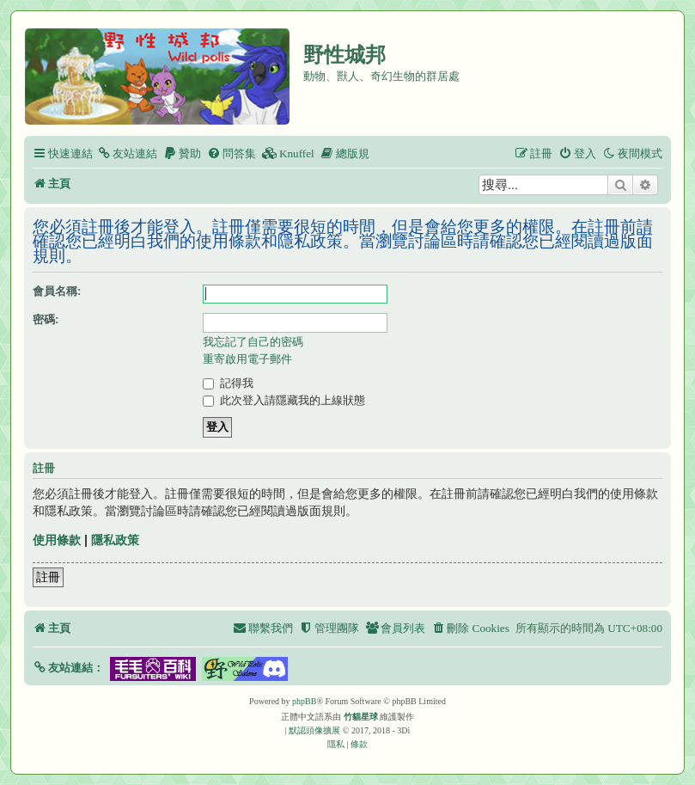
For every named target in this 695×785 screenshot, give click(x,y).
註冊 (48, 577)
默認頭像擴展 (314, 730)
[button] (68, 667)
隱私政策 (115, 540)
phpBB (304, 701)
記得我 (228, 383)
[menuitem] (127, 153)
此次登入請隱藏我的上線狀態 (284, 400)
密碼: (45, 319)
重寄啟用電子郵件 (247, 359)
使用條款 (57, 540)
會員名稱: (57, 291)
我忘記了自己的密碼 (253, 341)
